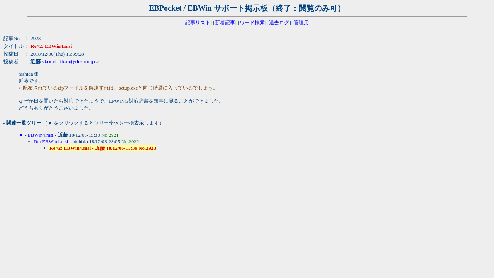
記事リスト (197, 22)
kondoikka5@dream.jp (70, 61)
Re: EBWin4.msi (51, 141)
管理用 (301, 22)
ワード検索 (252, 22)
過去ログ (279, 22)
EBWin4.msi (41, 135)
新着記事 (225, 22)
